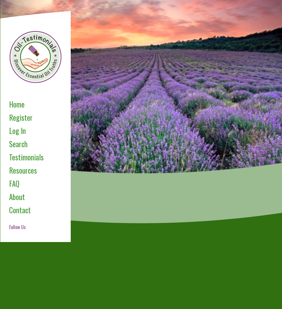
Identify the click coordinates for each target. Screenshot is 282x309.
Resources (23, 170)
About (17, 196)
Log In (17, 130)
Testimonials (26, 157)
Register (21, 117)
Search (18, 143)
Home (17, 104)
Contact (20, 210)
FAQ (14, 183)
